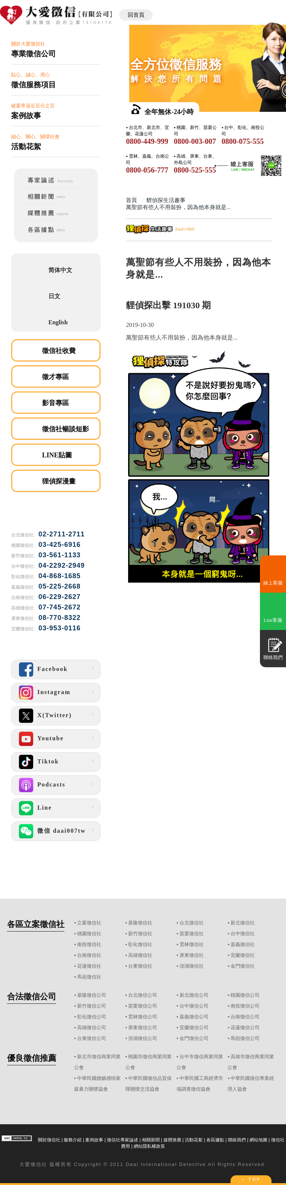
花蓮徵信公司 (245, 1027)
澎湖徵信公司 (142, 1038)
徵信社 (39, 1164)
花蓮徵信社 (89, 966)
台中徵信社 (243, 933)
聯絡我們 (237, 1140)
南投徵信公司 (245, 1006)
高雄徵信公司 (91, 1027)
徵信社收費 (59, 350)
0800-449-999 (147, 141)
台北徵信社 (191, 923)
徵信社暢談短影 (65, 429)
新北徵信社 (243, 923)
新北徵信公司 (194, 995)
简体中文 (60, 270)
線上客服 (273, 583)
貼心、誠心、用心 (56, 80)
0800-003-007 (195, 141)
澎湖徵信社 (191, 966)
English (58, 322)
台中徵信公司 (194, 1006)
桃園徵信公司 (245, 995)
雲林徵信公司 (142, 1016)
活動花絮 (194, 1140)
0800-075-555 (243, 141)
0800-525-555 (195, 170)
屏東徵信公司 (142, 1027)
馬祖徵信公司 (245, 1038)
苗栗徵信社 (191, 933)
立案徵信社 (89, 923)
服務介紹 (73, 1140)
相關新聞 (151, 1140)
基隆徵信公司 (91, 995)
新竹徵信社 (140, 933)
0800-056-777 (147, 170)
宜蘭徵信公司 (194, 1027)
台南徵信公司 (245, 1016)
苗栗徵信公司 (142, 1006)
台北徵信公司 (142, 995)
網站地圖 (258, 1140)
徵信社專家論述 (122, 1140)
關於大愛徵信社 (56, 50)
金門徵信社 (243, 966)
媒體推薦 (172, 1140)
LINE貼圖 (57, 455)
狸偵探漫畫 (59, 481)
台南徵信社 (89, 955)
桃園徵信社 (89, 933)
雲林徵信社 (191, 944)
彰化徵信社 (140, 944)
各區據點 (215, 1140)
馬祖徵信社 (89, 977)
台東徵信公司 (91, 1038)
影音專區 (55, 403)
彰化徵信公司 (91, 1016)
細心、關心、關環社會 (56, 142)
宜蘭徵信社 (243, 955)
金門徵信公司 (194, 1038)
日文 (54, 296)
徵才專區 (55, 377)
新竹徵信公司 (91, 1006)
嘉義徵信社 (243, 944)
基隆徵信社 (140, 923)
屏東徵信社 (191, 955)
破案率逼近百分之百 (56, 111)
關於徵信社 (49, 1140)
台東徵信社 (140, 966)
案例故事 (94, 1140)
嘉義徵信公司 (194, 1016)
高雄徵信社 (140, 955)
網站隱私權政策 (149, 1146)
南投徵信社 (89, 944)
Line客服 (273, 620)
